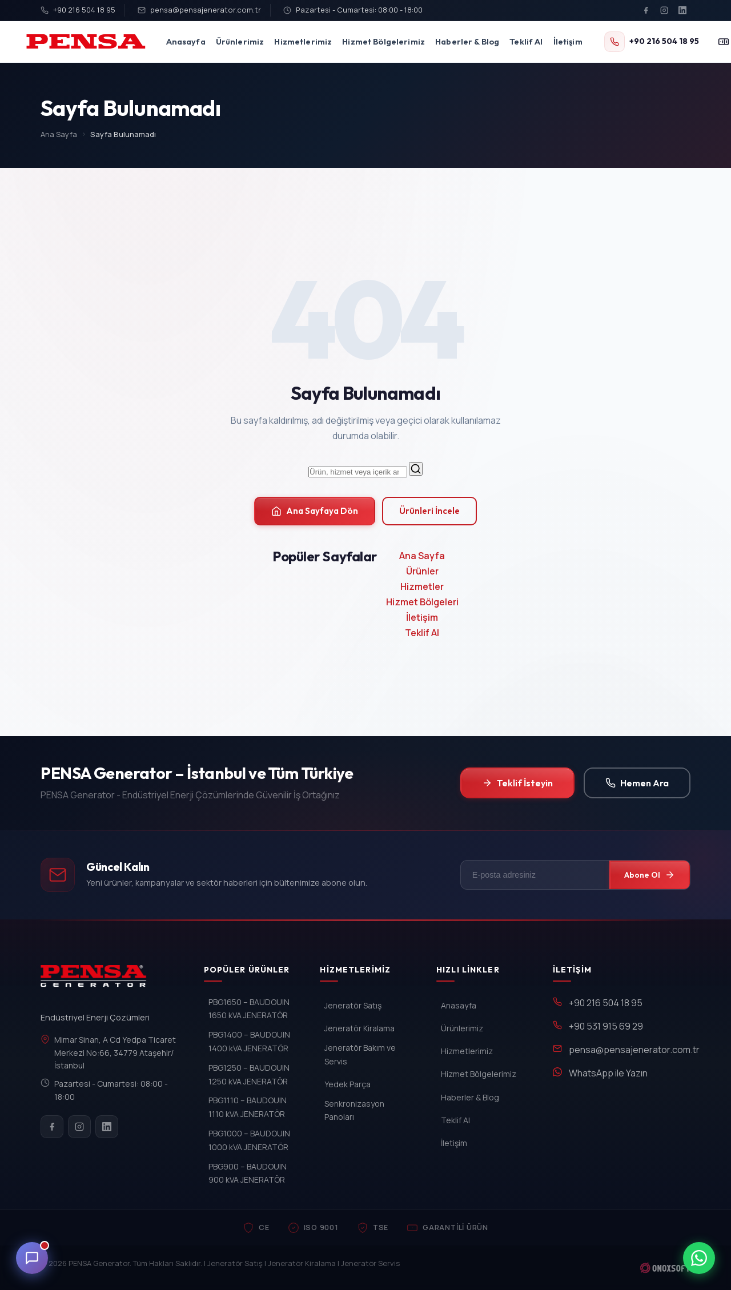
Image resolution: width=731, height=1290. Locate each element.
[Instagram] (664, 10)
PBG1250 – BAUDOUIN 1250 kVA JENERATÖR (249, 1074)
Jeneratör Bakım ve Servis (360, 1054)
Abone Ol (649, 875)
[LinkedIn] (682, 10)
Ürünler (422, 571)
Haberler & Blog (467, 41)
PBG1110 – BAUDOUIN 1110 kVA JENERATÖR (247, 1107)
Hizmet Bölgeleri (422, 602)
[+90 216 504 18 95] (651, 41)
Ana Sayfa (59, 134)
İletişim (568, 41)
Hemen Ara (637, 783)
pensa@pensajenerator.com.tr (199, 10)
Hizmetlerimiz (303, 41)
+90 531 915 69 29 (606, 1026)
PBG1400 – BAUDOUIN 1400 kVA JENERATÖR (249, 1041)
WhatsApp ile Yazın (608, 1073)
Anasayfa (186, 41)
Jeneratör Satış (352, 1005)
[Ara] (416, 469)
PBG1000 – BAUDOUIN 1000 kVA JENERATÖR (249, 1140)
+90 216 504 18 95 (78, 10)
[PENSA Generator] (96, 981)
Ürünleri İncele (429, 510)
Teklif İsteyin (517, 783)
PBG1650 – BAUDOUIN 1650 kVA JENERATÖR (249, 1008)
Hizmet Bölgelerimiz (383, 41)
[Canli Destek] (32, 1258)
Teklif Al (526, 41)
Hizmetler (422, 586)
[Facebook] (646, 10)
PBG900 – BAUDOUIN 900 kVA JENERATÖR (247, 1173)
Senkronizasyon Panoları (354, 1110)
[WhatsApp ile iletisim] (699, 1258)
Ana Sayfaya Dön (314, 510)
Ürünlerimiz (240, 41)
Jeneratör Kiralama (359, 1028)
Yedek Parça (347, 1084)
